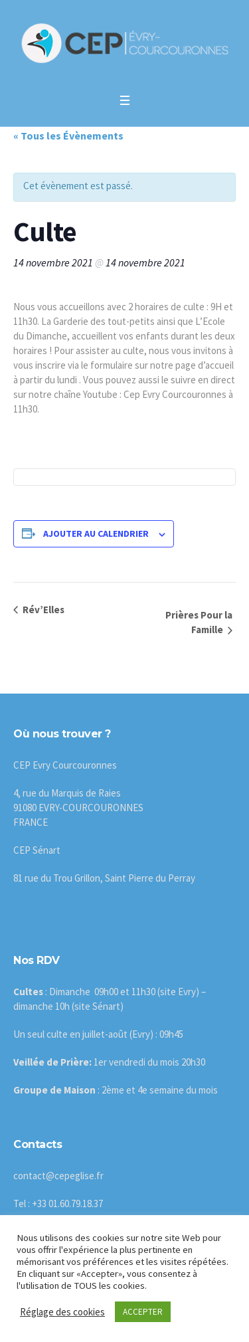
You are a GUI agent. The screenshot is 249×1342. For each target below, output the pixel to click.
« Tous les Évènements (68, 135)
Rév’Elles (42, 609)
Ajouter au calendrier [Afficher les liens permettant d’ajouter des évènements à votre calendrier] (96, 533)
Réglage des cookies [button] (62, 1311)
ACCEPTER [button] (143, 1311)
